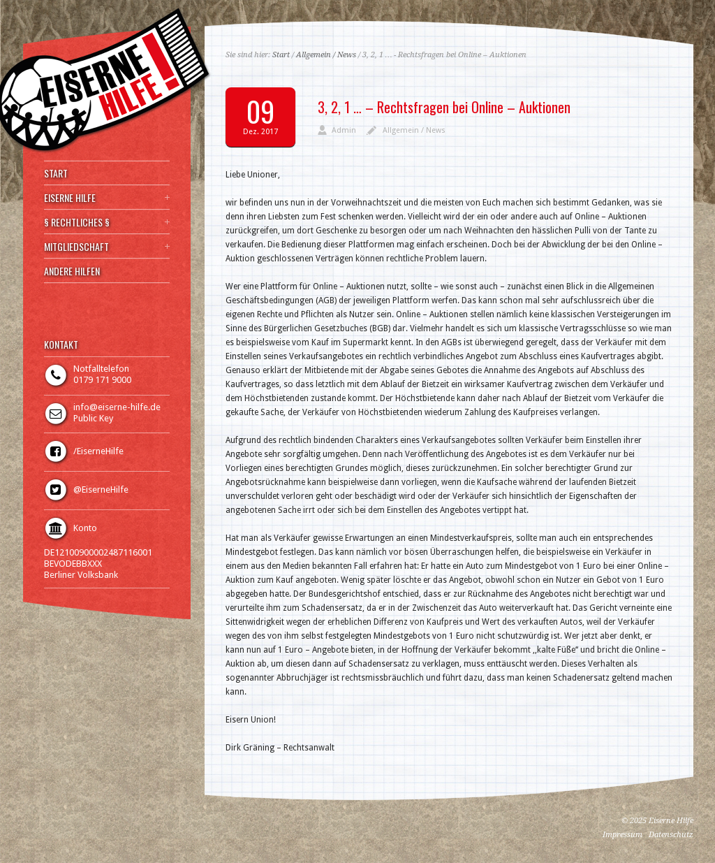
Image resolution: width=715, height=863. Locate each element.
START (56, 173)
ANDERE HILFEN (72, 271)
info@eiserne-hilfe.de (117, 407)
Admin (344, 130)
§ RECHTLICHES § (77, 222)
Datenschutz (671, 834)
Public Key (93, 418)
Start (281, 54)
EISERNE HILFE (70, 198)
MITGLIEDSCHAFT (76, 247)
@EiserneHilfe (100, 489)
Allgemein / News (326, 54)
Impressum (622, 834)
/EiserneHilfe (98, 451)
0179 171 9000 (102, 380)
